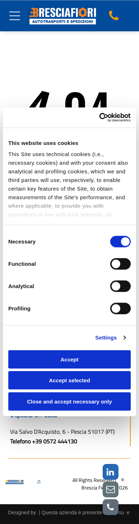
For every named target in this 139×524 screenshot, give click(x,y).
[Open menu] (14, 15)
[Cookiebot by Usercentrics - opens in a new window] (100, 117)
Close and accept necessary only (69, 401)
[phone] (110, 508)
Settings (106, 337)
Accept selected (69, 380)
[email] (110, 490)
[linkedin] (110, 473)
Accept (69, 359)
